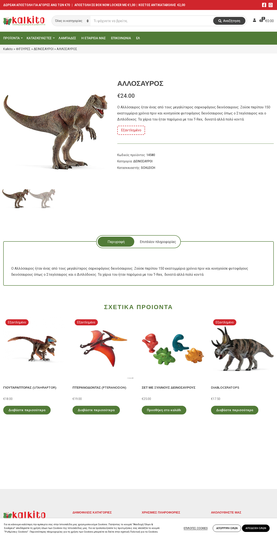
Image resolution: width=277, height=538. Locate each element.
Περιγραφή (116, 242)
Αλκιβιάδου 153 (15, 502)
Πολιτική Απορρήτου (158, 471)
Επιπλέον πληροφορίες (158, 242)
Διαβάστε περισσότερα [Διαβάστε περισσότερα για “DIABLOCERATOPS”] (234, 410)
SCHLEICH (148, 168)
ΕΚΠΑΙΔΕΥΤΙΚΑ (84, 471)
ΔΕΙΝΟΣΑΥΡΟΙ (43, 49)
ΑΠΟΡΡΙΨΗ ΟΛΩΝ (227, 528)
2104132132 (13, 507)
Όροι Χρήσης (152, 478)
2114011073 (13, 486)
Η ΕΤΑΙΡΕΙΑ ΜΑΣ (93, 38)
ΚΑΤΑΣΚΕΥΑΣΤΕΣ (39, 38)
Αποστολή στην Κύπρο (159, 490)
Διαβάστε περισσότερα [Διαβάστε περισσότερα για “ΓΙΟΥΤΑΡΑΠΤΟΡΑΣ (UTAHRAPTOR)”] (26, 410)
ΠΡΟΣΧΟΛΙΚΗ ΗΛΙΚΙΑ (89, 478)
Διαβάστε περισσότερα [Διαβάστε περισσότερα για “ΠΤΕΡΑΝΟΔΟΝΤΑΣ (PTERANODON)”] (96, 410)
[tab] (116, 242)
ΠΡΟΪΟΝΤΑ (11, 38)
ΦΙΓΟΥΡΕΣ (23, 49)
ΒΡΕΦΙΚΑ (79, 490)
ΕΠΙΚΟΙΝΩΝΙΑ (121, 38)
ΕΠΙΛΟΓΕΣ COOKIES (196, 528)
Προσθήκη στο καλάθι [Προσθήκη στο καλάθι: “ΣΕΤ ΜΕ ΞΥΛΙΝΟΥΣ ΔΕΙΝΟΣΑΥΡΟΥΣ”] (164, 410)
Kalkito (8, 49)
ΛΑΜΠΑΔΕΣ (67, 38)
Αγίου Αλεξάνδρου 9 (18, 481)
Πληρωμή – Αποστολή (159, 484)
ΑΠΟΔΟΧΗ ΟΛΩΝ (255, 528)
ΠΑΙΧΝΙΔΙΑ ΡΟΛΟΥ (87, 484)
